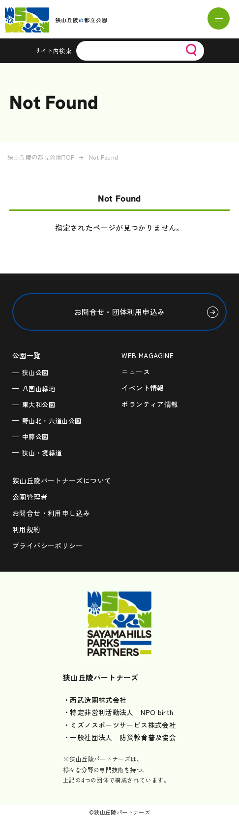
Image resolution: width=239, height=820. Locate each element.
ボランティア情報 (149, 404)
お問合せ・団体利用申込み (119, 312)
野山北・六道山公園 (51, 420)
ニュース (135, 371)
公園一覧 (26, 355)
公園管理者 (30, 497)
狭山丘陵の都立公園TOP (41, 157)
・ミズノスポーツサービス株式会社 (119, 725)
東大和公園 (38, 404)
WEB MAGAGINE (147, 355)
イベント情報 (142, 388)
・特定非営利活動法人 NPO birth (118, 712)
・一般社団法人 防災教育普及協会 (119, 737)
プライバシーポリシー (47, 545)
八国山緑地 (38, 388)
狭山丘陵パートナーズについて (61, 480)
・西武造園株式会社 (94, 700)
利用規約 (26, 529)
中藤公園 (35, 436)
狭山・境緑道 (41, 452)
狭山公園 (35, 372)
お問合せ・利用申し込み (51, 513)
